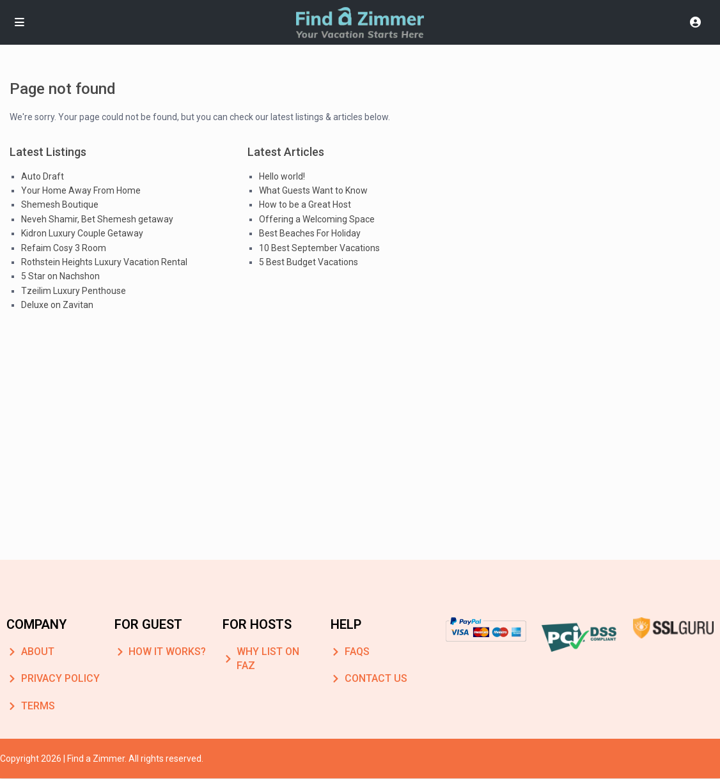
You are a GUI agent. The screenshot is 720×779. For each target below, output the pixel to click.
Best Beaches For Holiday (310, 233)
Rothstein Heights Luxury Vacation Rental (104, 262)
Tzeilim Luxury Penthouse (73, 291)
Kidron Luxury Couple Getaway (82, 233)
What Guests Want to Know (313, 190)
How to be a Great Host (305, 204)
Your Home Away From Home (81, 190)
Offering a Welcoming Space (317, 219)
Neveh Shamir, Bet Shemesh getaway (97, 219)
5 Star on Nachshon (60, 276)
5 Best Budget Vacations (308, 262)
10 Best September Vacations (319, 248)
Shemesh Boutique (59, 204)
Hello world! (282, 176)
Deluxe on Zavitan (57, 305)
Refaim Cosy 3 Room (63, 248)
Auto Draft (42, 176)
